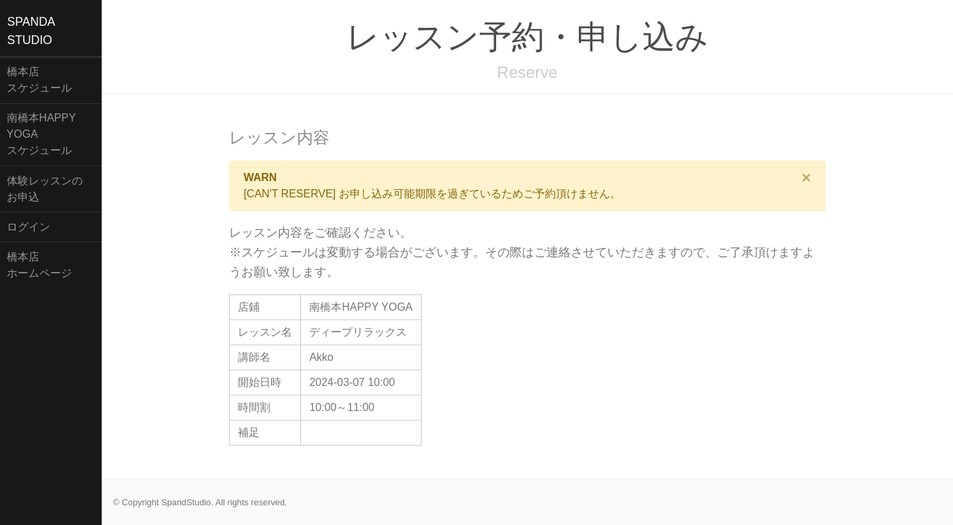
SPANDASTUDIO (31, 30)
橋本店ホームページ (39, 265)
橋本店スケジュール (39, 80)
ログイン (28, 227)
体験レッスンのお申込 (45, 189)
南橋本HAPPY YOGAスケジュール (41, 134)
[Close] (806, 177)
